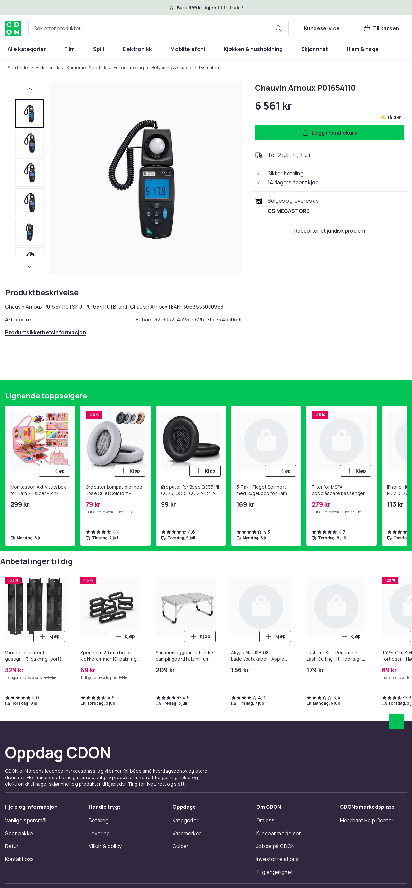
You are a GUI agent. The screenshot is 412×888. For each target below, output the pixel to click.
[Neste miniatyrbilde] (29, 266)
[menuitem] (27, 49)
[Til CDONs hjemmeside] (13, 28)
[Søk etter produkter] (278, 28)
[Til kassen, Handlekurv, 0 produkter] (381, 28)
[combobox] (158, 28)
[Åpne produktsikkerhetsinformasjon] (45, 332)
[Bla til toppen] (396, 721)
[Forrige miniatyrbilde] (29, 89)
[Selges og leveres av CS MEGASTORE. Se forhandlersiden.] (288, 211)
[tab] (29, 113)
